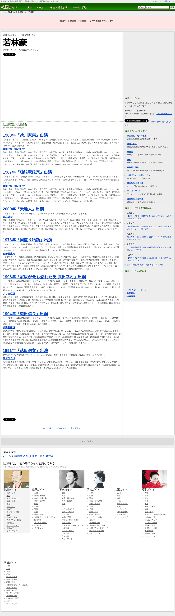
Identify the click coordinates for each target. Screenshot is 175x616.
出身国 (130, 152)
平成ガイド (16, 561)
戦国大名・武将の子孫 (136, 136)
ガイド (9, 7)
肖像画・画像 (133, 167)
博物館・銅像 (150, 533)
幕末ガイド (71, 488)
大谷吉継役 (9, 293)
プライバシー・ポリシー (137, 290)
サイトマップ (156, 1)
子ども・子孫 (11, 577)
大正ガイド (127, 488)
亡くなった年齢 (13, 512)
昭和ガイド (154, 488)
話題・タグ (132, 144)
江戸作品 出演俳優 (96, 531)
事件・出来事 (39, 501)
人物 (29, 7)
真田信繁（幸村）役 (14, 149)
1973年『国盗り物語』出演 (27, 240)
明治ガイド (99, 488)
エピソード (66, 514)
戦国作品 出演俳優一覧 (17, 12)
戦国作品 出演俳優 (135, 183)
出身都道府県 (94, 523)
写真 (63, 495)
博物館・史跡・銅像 (70, 520)
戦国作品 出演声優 (135, 199)
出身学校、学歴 (151, 528)
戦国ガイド (16, 488)
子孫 (8, 504)
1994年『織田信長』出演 (25, 313)
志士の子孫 (66, 517)
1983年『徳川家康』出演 (25, 135)
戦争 (91, 495)
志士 (63, 493)
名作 (146, 501)
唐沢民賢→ (75, 428)
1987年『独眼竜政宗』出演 (27, 172)
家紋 (41, 7)
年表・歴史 (80, 7)
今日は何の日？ (68, 509)
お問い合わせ (169, 1)
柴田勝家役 (9, 327)
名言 (119, 498)
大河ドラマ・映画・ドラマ (138, 175)
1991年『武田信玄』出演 (25, 350)
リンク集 (65, 536)
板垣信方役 (9, 358)
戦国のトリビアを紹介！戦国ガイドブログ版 (143, 265)
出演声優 (10, 528)
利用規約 (131, 293)
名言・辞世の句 (59, 7)
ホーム (3, 12)
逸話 (129, 159)
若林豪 (31, 12)
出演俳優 (10, 523)
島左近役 (8, 216)
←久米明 (47, 428)
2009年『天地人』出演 (23, 209)
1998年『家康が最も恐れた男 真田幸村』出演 (44, 276)
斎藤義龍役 (9, 253)
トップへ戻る (87, 441)
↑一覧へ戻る (60, 428)
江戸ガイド (44, 488)
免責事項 (131, 296)
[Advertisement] (63, 395)
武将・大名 (11, 493)
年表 (36, 504)
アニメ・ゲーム (134, 191)
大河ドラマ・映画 (14, 520)
